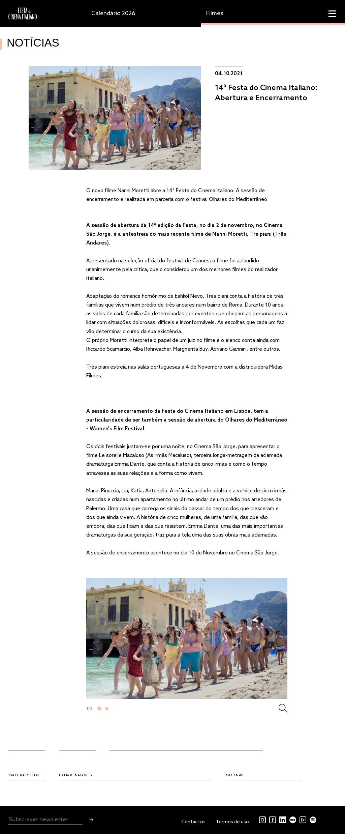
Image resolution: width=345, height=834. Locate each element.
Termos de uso (232, 822)
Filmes (214, 13)
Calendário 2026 (113, 13)
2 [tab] (106, 708)
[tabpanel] (187, 638)
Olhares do (239, 420)
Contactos (193, 822)
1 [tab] (99, 709)
